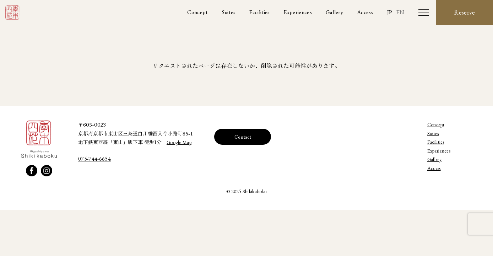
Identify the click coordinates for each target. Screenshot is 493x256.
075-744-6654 (94, 158)
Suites (433, 133)
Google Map (179, 142)
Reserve (464, 12)
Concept (435, 124)
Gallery (434, 159)
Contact (242, 136)
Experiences (438, 151)
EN (400, 12)
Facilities (435, 142)
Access (434, 168)
